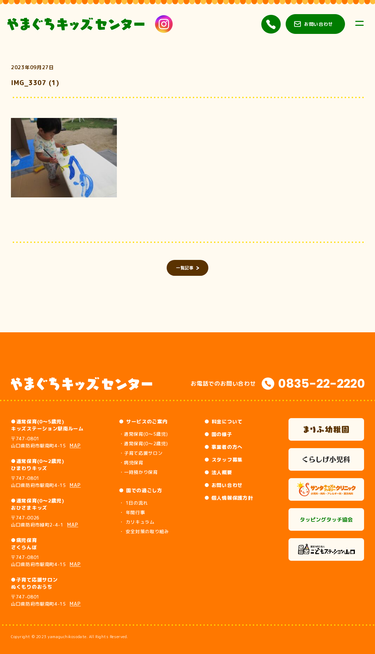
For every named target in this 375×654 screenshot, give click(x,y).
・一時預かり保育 (138, 472)
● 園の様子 (218, 434)
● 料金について (223, 421)
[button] (64, 157)
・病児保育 (131, 462)
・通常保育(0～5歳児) (143, 434)
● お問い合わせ (223, 485)
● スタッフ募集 (223, 459)
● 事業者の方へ (223, 447)
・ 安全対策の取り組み (144, 531)
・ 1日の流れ (133, 503)
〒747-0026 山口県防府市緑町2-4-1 (44, 521)
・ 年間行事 (132, 512)
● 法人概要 (218, 472)
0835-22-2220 (321, 383)
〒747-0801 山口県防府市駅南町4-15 (46, 442)
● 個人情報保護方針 (228, 497)
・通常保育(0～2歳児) (143, 443)
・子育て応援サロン (140, 453)
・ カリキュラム (136, 522)
